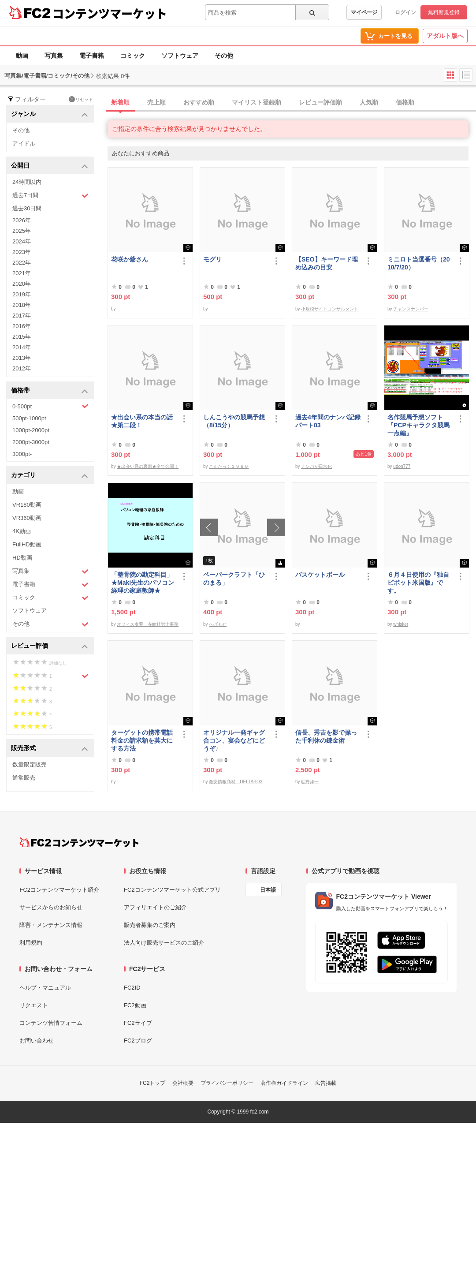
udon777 (401, 466)
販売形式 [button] (49, 748)
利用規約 (30, 942)
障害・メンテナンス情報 (50, 925)
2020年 (21, 283)
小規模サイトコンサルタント (329, 308)
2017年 (21, 315)
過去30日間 (26, 208)
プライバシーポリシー (227, 1083)
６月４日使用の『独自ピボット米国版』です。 (418, 582)
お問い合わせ (36, 1040)
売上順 (156, 102)
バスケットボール (320, 574)
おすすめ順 (198, 102)
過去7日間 (50, 195)
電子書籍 (91, 55)
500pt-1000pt (29, 418)
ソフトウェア (179, 55)
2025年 (21, 231)
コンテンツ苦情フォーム (50, 1023)
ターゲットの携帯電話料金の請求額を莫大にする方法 (142, 740)
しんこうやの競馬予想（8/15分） (234, 421)
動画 (22, 55)
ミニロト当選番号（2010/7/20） (418, 263)
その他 (224, 55)
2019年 (21, 294)
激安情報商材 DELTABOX (236, 781)
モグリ (212, 259)
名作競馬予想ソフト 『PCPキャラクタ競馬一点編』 (418, 425)
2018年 (21, 305)
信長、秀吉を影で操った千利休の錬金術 (326, 736)
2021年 (21, 273)
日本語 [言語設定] (268, 890)
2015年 (21, 336)
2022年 (21, 262)
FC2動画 (135, 1005)
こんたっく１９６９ (229, 466)
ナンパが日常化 (316, 466)
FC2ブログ (138, 1040)
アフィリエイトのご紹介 (155, 907)
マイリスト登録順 (256, 102)
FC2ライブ (138, 1023)
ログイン (405, 12)
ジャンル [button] (49, 114)
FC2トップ (153, 1083)
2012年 (21, 368)
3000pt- (22, 454)
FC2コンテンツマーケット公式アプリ (172, 889)
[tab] (292, 103)
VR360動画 (26, 518)
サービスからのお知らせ (50, 907)
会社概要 (182, 1083)
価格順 (405, 102)
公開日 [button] (49, 166)
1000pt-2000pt (30, 430)
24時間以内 (26, 182)
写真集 (54, 55)
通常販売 (23, 777)
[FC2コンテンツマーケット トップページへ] (79, 842)
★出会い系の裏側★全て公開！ (147, 466)
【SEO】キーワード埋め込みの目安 (326, 263)
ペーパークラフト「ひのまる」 (234, 578)
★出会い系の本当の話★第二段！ (142, 421)
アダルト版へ (445, 35)
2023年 (21, 252)
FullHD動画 (26, 544)
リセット (81, 99)
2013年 (21, 358)
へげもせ (218, 624)
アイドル (23, 143)
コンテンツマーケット (109, 13)
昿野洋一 (310, 781)
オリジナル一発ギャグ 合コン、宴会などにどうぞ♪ (235, 740)
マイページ (364, 12)
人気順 (369, 102)
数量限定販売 (29, 764)
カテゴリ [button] (49, 475)
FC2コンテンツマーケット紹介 (59, 889)
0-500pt (50, 406)
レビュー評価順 (320, 102)
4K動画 (21, 531)
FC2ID (132, 987)
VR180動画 (26, 504)
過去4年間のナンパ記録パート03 (328, 421)
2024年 (21, 241)
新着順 (120, 102)
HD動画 (22, 557)
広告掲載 (325, 1083)
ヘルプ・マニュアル (45, 987)
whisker (400, 624)
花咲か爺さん (129, 259)
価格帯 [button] (49, 391)
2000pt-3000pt (30, 442)
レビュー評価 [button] (49, 646)
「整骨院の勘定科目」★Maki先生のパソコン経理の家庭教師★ (142, 582)
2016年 (21, 326)
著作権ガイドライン (284, 1083)
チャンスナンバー (410, 308)
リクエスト (33, 1005)
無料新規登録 (444, 12)
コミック (132, 55)
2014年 (21, 347)
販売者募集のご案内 (149, 925)
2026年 (21, 220)
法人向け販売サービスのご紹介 (164, 942)
